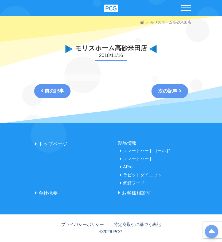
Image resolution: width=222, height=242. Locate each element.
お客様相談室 (134, 193)
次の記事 (169, 91)
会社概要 (46, 193)
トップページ (51, 144)
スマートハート (136, 159)
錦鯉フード (132, 183)
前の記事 (52, 91)
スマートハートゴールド (145, 151)
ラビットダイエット (141, 175)
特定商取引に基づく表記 (137, 224)
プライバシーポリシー (82, 224)
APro (126, 167)
